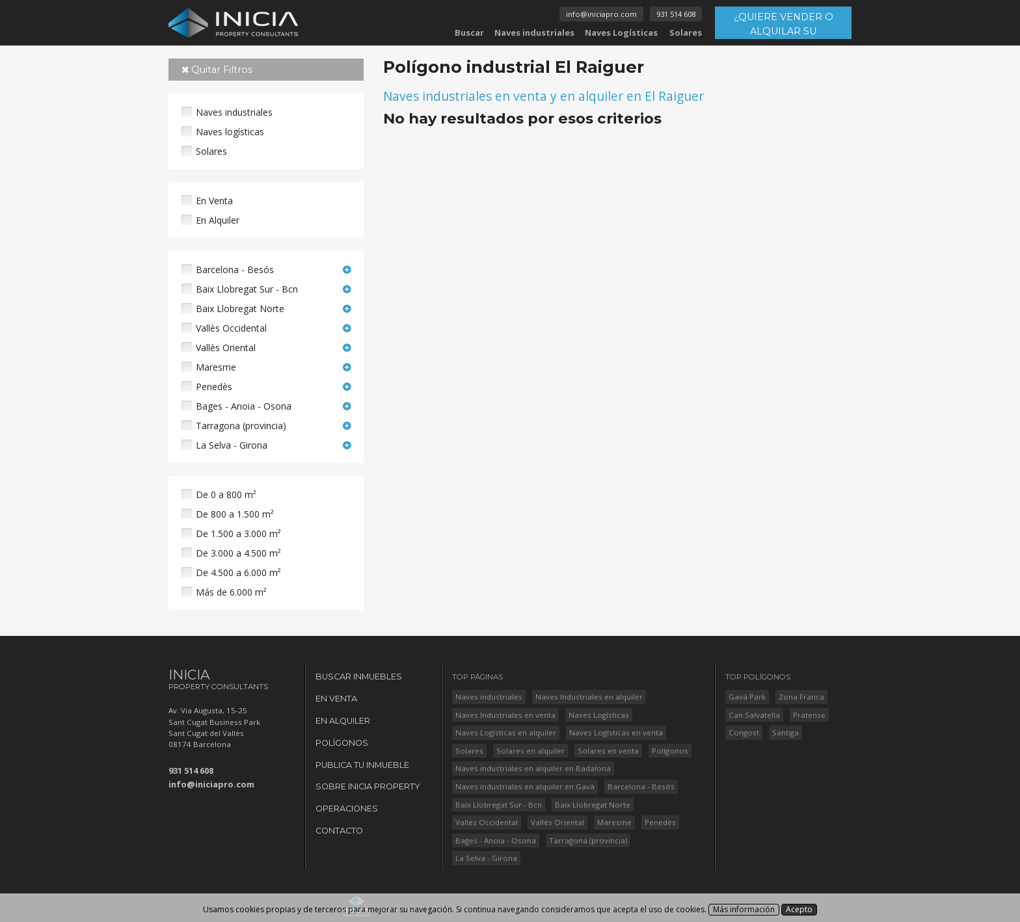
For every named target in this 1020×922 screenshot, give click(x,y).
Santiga (785, 732)
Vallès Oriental (226, 347)
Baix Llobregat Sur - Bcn (247, 289)
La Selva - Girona (231, 445)
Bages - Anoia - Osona (243, 406)
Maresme (216, 367)
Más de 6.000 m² (231, 592)
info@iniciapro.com (601, 14)
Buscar (469, 32)
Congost (744, 732)
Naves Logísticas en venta (616, 732)
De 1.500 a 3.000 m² (238, 533)
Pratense (809, 715)
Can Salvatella (754, 715)
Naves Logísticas (621, 32)
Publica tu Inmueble (362, 765)
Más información (744, 909)
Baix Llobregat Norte (240, 308)
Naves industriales (534, 32)
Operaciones (346, 808)
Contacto (339, 831)
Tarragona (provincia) (241, 425)
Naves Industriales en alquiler (589, 697)
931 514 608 (675, 14)
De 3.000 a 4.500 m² (238, 553)
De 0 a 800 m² (226, 494)
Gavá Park (747, 697)
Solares (685, 32)
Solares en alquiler (530, 751)
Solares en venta (608, 751)
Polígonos (341, 743)
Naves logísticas (230, 131)
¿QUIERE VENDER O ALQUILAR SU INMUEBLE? (783, 25)
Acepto (799, 909)
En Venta (214, 200)
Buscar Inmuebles (358, 676)
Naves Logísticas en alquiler (505, 732)
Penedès (214, 386)
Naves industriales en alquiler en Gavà (525, 786)
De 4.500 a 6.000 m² (238, 572)
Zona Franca (801, 697)
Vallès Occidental (231, 328)
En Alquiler (217, 220)
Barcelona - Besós (235, 269)
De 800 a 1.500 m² (235, 514)
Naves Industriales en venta (505, 715)
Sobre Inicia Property (367, 786)
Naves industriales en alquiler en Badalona (533, 768)
